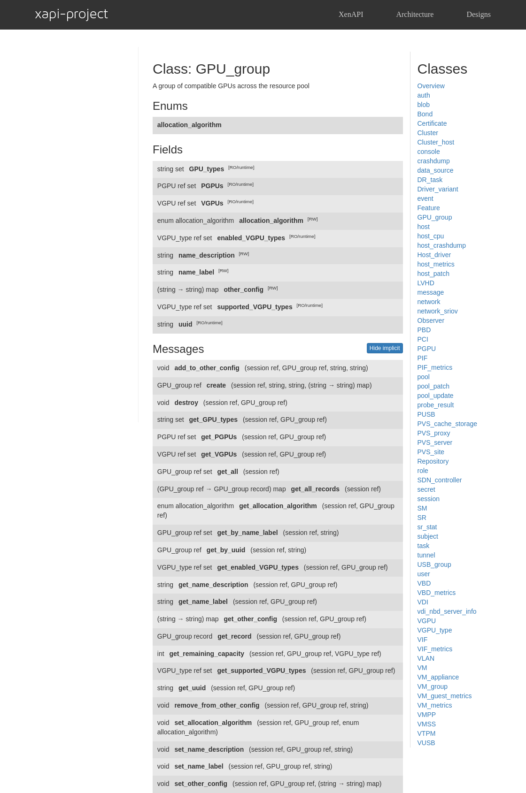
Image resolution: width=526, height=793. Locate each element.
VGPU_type (435, 630)
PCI (423, 339)
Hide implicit (385, 348)
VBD (424, 583)
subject (428, 536)
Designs (478, 14)
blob (424, 104)
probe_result (436, 405)
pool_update (436, 395)
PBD (424, 330)
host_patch (434, 273)
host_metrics (436, 264)
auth (424, 95)
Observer (431, 320)
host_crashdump (442, 245)
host (424, 226)
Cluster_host (436, 142)
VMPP (427, 714)
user (424, 574)
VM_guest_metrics (445, 696)
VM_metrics (435, 705)
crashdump (434, 161)
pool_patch (434, 386)
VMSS (427, 724)
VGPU (427, 621)
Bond (425, 114)
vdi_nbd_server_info (447, 611)
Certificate (432, 123)
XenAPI (351, 14)
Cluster (428, 133)
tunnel (426, 555)
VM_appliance (438, 677)
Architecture (414, 14)
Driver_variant (438, 189)
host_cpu (431, 236)
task (424, 545)
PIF (423, 358)
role (423, 470)
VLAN (426, 658)
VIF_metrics (435, 649)
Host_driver (434, 255)
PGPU (427, 348)
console (429, 151)
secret (426, 489)
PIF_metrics (435, 367)
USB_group (434, 564)
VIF (423, 639)
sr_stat (427, 527)
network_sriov (438, 311)
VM (422, 667)
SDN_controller (440, 480)
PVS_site (431, 452)
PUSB (426, 414)
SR (422, 517)
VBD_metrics (437, 592)
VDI (423, 602)
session (429, 499)
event (425, 198)
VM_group (433, 686)
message (431, 292)
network (429, 301)
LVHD (426, 283)
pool (424, 377)
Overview (431, 86)
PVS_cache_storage (448, 423)
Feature (429, 208)
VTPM (427, 733)
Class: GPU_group (211, 68)
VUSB (426, 743)
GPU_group (435, 217)
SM (422, 508)
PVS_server (435, 442)
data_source (436, 170)
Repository (433, 461)
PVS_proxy (434, 433)
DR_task (430, 179)
